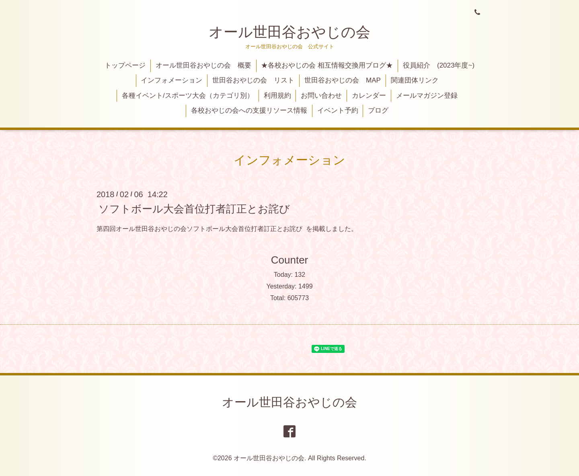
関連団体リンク (415, 80)
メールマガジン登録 (427, 95)
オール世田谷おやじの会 (289, 32)
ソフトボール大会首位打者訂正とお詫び (194, 208)
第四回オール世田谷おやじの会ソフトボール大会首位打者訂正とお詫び (199, 228)
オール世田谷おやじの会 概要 (203, 65)
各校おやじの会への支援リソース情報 (249, 110)
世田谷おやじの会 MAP (342, 80)
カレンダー (369, 95)
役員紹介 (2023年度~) (438, 65)
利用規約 (277, 95)
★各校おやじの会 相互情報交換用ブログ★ (327, 65)
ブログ (378, 110)
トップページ (125, 65)
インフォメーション (171, 80)
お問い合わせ (321, 95)
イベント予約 (337, 110)
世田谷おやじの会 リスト (253, 80)
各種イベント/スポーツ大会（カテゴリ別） (188, 95)
